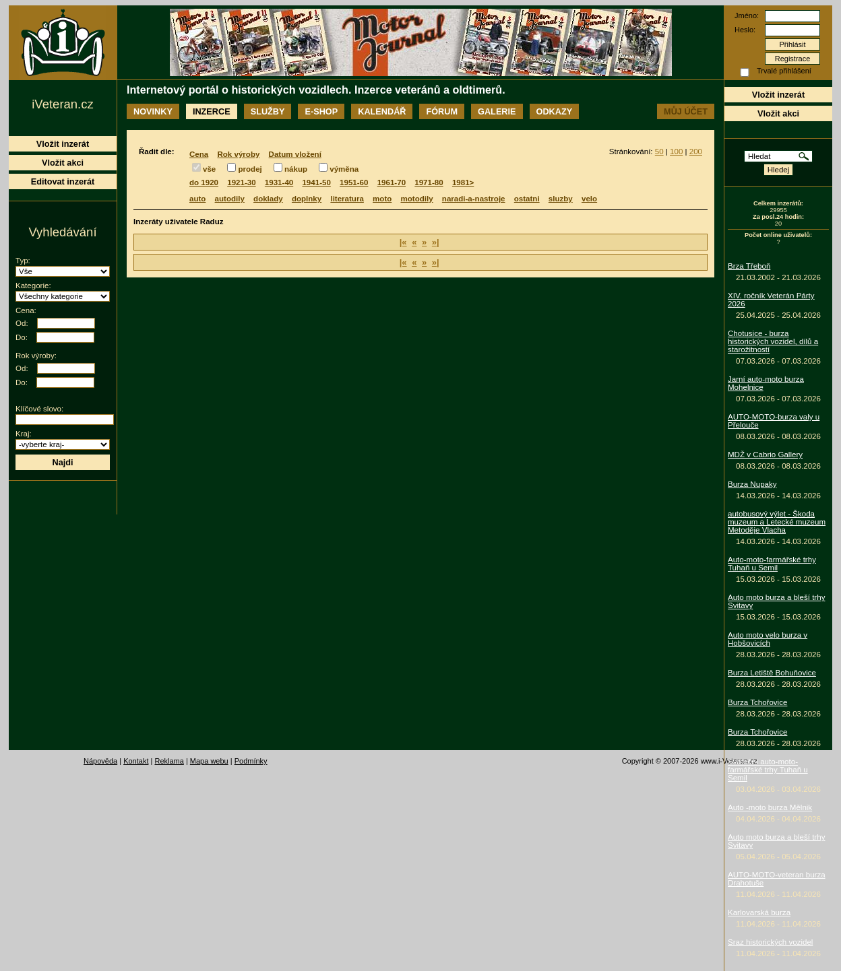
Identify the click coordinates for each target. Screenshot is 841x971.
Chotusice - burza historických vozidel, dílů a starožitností (773, 341)
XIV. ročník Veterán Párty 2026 (771, 300)
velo (589, 199)
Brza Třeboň (749, 266)
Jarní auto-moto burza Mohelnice (766, 383)
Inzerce (211, 111)
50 (659, 151)
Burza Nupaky (752, 484)
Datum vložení (295, 154)
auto (197, 199)
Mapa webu (209, 761)
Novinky (153, 111)
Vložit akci (778, 113)
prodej (249, 169)
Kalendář (382, 111)
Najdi (62, 462)
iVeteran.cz (62, 104)
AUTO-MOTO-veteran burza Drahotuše (777, 879)
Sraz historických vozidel (770, 942)
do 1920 (203, 182)
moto (382, 199)
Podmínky (251, 761)
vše (209, 169)
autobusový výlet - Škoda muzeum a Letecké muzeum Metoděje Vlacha (777, 522)
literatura (346, 199)
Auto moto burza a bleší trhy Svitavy (776, 601)
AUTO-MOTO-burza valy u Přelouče (773, 421)
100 (676, 151)
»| (435, 242)
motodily (417, 199)
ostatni (527, 199)
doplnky (306, 199)
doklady (268, 199)
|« (403, 242)
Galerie (497, 111)
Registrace (793, 59)
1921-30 (241, 182)
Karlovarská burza (759, 912)
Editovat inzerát (63, 181)
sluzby (561, 199)
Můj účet (686, 111)
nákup (295, 169)
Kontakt (135, 761)
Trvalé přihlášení (784, 71)
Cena (198, 154)
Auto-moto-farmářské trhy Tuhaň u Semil (772, 564)
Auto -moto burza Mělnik (770, 807)
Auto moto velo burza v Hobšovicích (767, 639)
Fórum (442, 111)
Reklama (168, 761)
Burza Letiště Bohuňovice (772, 673)
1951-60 (354, 182)
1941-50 (316, 182)
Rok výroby (238, 154)
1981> (463, 182)
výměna (344, 169)
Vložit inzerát (778, 95)
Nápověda (100, 761)
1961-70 (391, 182)
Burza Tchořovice (757, 702)
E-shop (321, 111)
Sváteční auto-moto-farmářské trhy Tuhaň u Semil (768, 770)
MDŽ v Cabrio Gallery (765, 454)
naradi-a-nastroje (473, 199)
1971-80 (428, 182)
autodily (230, 199)
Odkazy (554, 111)
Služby (268, 111)
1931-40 (279, 182)
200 (695, 151)
